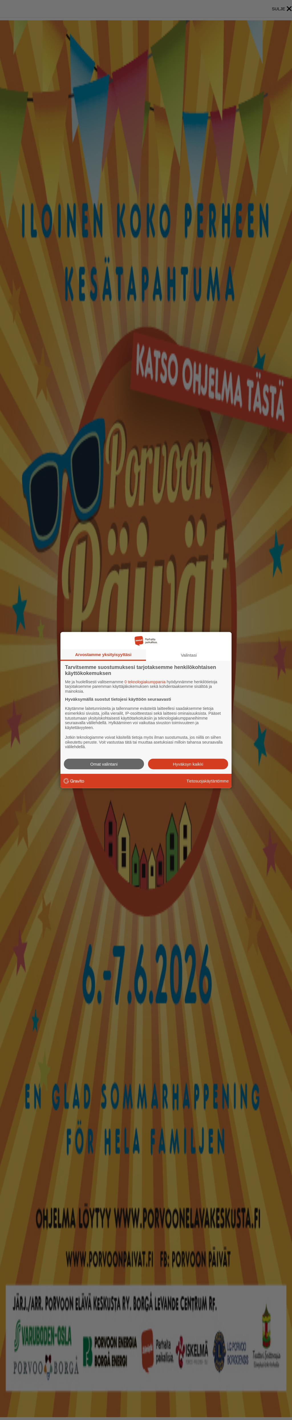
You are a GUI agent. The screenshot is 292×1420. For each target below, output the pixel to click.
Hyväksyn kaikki (188, 764)
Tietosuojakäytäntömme (207, 780)
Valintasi (189, 654)
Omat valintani (104, 764)
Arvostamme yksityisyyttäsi (103, 654)
